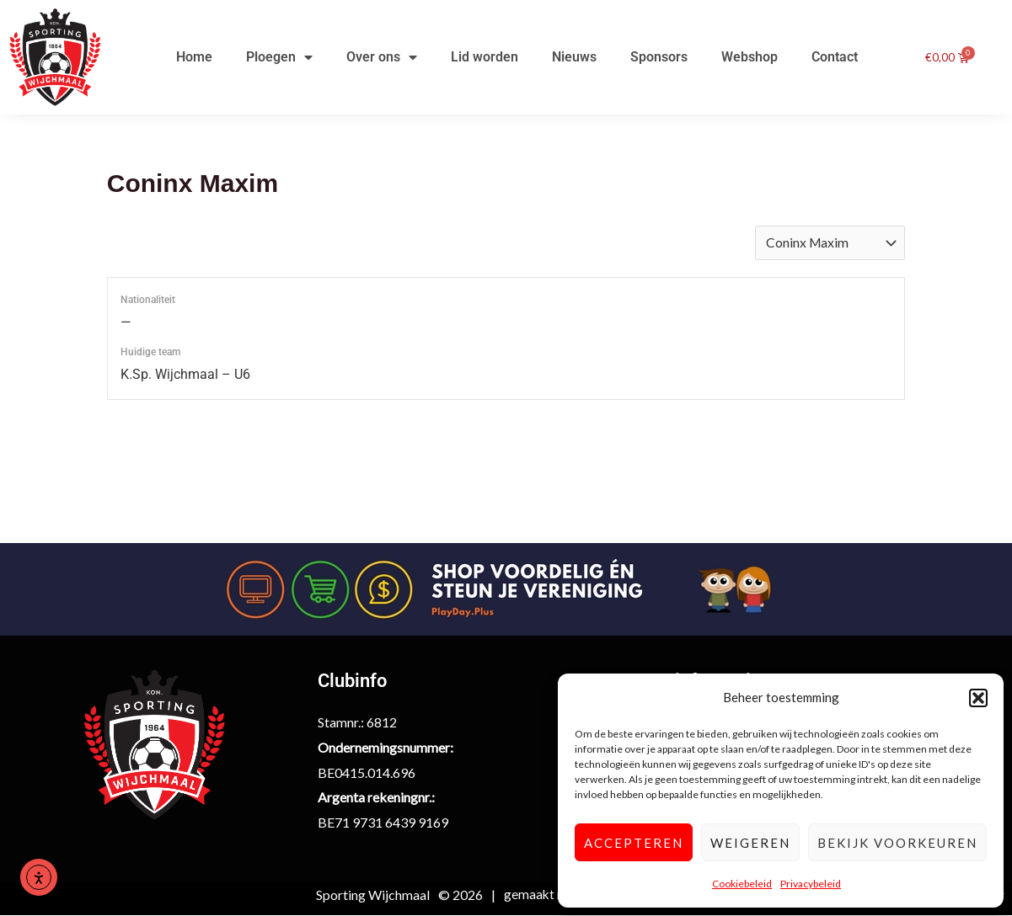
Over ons (381, 57)
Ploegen (279, 57)
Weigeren (750, 842)
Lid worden (484, 57)
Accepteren (633, 842)
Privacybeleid (810, 883)
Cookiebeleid (742, 883)
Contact (834, 57)
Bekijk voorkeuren (897, 842)
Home (194, 57)
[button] (978, 698)
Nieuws (574, 57)
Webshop (749, 57)
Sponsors (659, 57)
